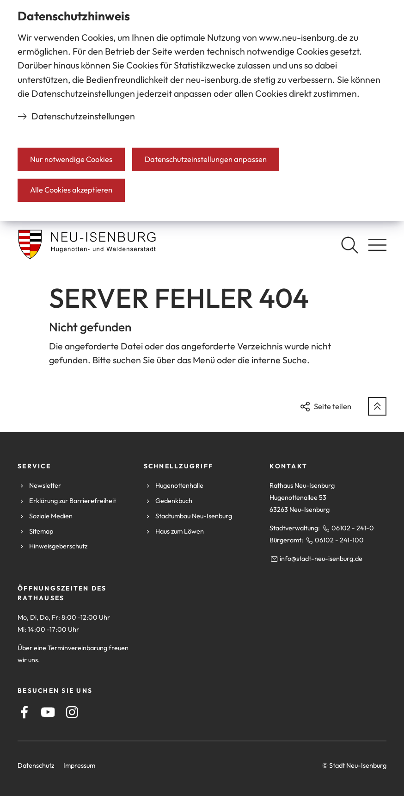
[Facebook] (24, 712)
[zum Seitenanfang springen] (377, 406)
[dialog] (202, 110)
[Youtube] (48, 712)
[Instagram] (72, 712)
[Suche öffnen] (349, 245)
